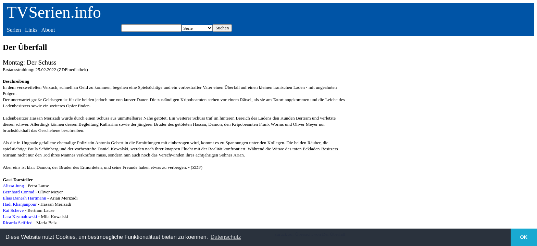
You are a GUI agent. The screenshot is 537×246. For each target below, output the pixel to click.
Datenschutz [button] (226, 237)
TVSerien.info (54, 12)
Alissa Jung (13, 185)
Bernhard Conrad (18, 191)
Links (31, 30)
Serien (14, 30)
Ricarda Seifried (18, 222)
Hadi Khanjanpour (20, 204)
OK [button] (524, 237)
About (48, 30)
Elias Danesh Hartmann (24, 198)
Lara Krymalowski (20, 216)
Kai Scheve (13, 210)
